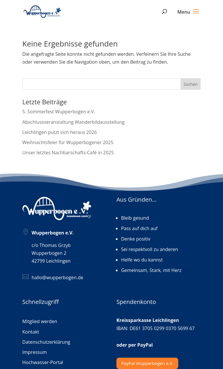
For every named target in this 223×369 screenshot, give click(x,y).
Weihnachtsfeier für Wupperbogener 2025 (68, 142)
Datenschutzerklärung (46, 342)
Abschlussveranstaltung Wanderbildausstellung (73, 122)
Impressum (34, 352)
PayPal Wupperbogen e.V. (147, 363)
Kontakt (30, 332)
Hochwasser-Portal (42, 363)
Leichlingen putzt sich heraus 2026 (59, 132)
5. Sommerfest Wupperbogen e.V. (58, 111)
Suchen (190, 84)
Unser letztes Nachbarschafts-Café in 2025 (68, 152)
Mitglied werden (39, 322)
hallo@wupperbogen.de (57, 277)
